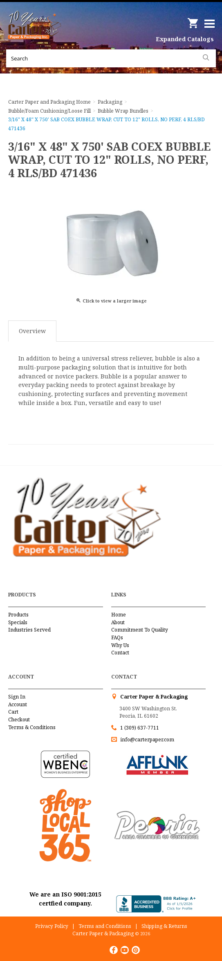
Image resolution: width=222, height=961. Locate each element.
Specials (17, 622)
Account (17, 704)
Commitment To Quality (139, 629)
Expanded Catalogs (185, 39)
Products (18, 614)
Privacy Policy (51, 926)
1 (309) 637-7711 (139, 727)
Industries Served (29, 629)
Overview (32, 331)
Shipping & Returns (164, 926)
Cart (13, 711)
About (118, 622)
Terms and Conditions (104, 926)
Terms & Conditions (32, 727)
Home (118, 614)
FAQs (117, 637)
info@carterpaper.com (146, 739)
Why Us (120, 645)
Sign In (16, 696)
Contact (120, 652)
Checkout (19, 719)
